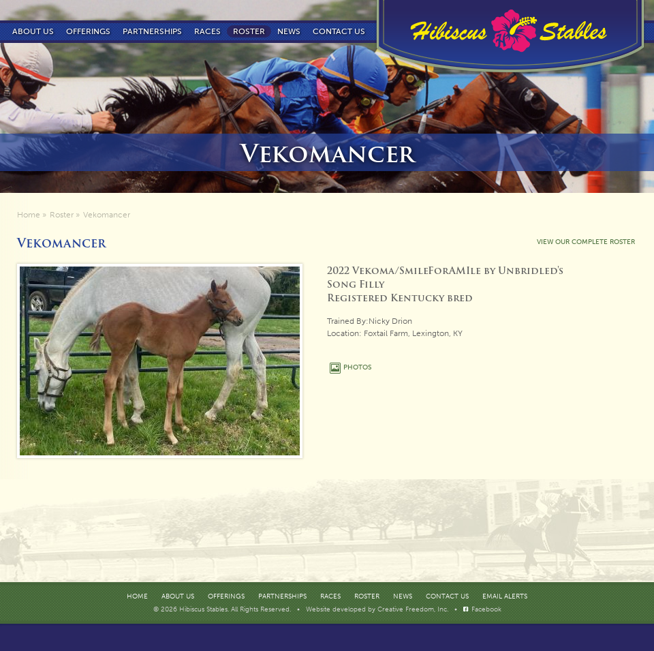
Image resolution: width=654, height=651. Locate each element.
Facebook (486, 609)
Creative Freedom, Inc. (413, 609)
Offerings (88, 31)
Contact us (339, 31)
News (288, 31)
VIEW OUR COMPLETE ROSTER (586, 242)
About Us (33, 31)
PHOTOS (357, 367)
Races (207, 31)
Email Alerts (504, 596)
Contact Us (447, 596)
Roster (249, 31)
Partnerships (152, 31)
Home (28, 214)
